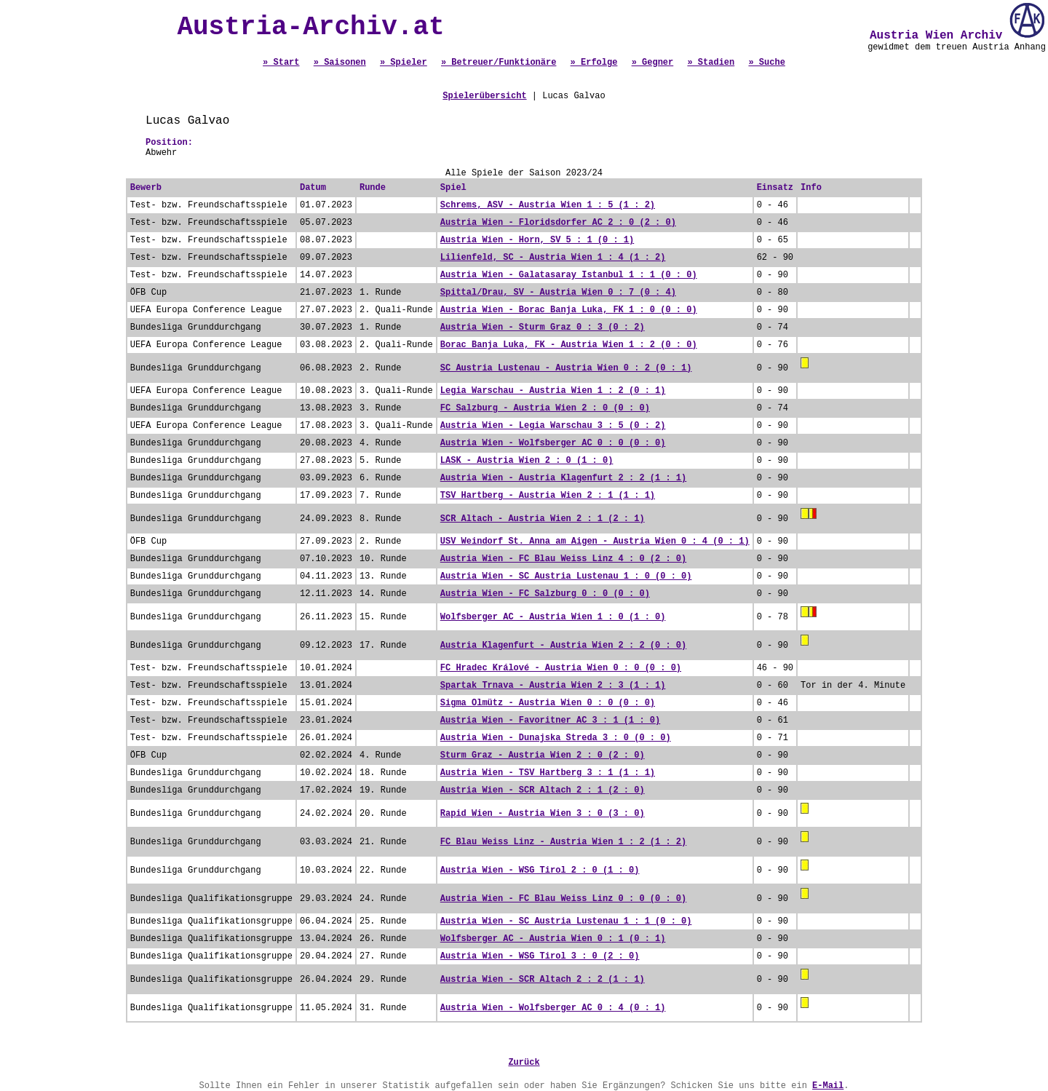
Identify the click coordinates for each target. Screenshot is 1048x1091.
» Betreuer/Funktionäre (498, 62)
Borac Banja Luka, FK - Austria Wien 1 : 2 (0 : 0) (568, 345)
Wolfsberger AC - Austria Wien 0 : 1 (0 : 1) (553, 939)
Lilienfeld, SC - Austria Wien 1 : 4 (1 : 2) (553, 258)
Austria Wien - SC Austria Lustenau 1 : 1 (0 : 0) (566, 921)
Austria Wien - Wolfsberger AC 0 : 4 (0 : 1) (553, 1008)
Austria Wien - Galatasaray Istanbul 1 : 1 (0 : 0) (568, 275)
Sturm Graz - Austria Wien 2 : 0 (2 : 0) (542, 755)
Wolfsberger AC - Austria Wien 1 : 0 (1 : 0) (553, 617)
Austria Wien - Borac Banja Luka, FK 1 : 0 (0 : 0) (568, 310)
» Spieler (403, 62)
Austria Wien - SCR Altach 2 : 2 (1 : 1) (542, 980)
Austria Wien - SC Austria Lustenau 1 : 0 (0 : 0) (566, 576)
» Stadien (710, 62)
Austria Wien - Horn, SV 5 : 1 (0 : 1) (537, 240)
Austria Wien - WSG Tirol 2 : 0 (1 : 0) (540, 870)
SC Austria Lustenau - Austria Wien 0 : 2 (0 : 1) (566, 368)
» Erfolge (594, 62)
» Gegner (653, 62)
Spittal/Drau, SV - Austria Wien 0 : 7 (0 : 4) (558, 292)
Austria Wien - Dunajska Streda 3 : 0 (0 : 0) (555, 738)
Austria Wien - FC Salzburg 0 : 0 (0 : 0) (545, 594)
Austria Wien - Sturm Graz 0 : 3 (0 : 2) (542, 327)
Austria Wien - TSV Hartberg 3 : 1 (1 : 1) (547, 773)
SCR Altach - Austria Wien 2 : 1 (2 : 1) (542, 519)
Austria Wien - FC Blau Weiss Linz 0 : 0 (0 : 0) (563, 899)
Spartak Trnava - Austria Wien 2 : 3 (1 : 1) (553, 686)
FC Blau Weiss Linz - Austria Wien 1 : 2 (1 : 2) (563, 842)
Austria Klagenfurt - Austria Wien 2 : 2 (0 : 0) (563, 645)
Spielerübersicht (484, 96)
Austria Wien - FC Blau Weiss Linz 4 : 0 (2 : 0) (563, 559)
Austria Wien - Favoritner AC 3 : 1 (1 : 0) (550, 720)
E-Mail (827, 1086)
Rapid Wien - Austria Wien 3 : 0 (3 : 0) (542, 814)
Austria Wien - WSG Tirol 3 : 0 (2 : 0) (540, 956)
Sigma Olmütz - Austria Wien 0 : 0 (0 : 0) (547, 703)
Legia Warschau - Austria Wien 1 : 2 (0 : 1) (553, 391)
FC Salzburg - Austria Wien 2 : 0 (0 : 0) (545, 408)
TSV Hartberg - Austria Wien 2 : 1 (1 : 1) (547, 496)
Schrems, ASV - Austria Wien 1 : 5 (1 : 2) (547, 205)
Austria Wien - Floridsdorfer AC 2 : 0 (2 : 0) (558, 223)
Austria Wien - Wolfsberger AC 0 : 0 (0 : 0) (553, 443)
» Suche (766, 62)
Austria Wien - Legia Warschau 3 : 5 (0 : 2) (553, 426)
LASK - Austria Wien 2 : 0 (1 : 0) (527, 461)
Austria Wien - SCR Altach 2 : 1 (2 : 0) (542, 790)
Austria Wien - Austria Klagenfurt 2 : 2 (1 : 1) (563, 478)
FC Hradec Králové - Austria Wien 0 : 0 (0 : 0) (560, 668)
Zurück (523, 1063)
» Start (281, 62)
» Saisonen (340, 62)
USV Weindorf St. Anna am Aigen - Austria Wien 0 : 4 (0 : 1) (595, 541)
